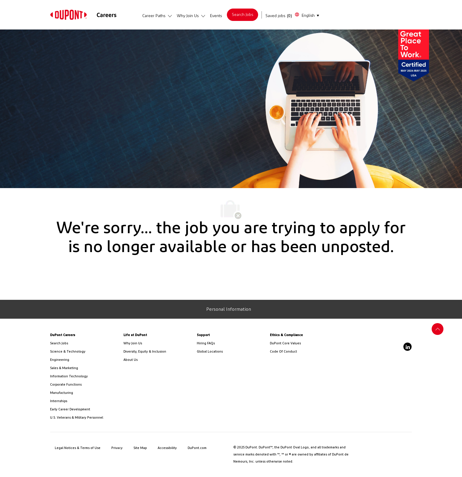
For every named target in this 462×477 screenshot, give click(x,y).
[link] (68, 14)
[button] (307, 15)
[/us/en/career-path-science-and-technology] (84, 351)
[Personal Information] (228, 309)
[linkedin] (407, 346)
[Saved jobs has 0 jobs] (278, 15)
